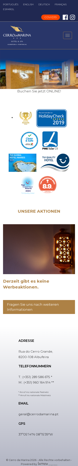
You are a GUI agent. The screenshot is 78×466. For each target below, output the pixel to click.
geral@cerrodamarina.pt (38, 414)
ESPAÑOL (8, 9)
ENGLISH (28, 4)
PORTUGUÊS (10, 4)
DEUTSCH (44, 4)
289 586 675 (41, 377)
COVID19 (50, 17)
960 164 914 (41, 382)
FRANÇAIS (61, 4)
